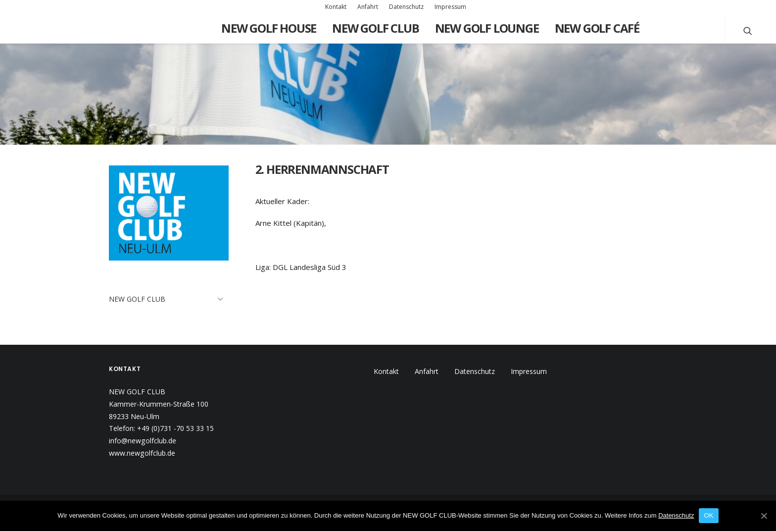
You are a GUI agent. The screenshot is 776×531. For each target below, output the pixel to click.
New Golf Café (597, 28)
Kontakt (335, 6)
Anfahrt (367, 6)
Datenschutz (406, 6)
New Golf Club (375, 28)
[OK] (764, 516)
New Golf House (268, 28)
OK (708, 515)
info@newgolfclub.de (142, 440)
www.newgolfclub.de (142, 453)
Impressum (450, 6)
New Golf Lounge (487, 28)
